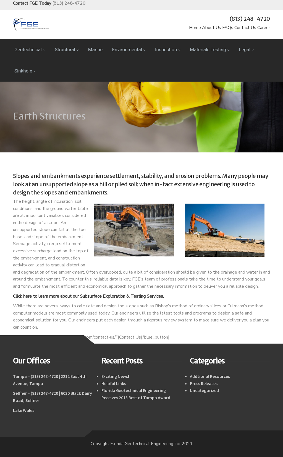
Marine (95, 49)
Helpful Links (113, 383)
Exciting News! (115, 376)
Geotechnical (29, 49)
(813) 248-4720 (68, 3)
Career (263, 28)
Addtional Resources (210, 376)
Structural (66, 49)
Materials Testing (209, 49)
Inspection (167, 49)
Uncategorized (204, 390)
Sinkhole (25, 71)
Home (195, 28)
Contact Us (245, 28)
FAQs (227, 28)
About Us (211, 28)
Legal (246, 49)
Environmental (128, 49)
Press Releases (204, 383)
